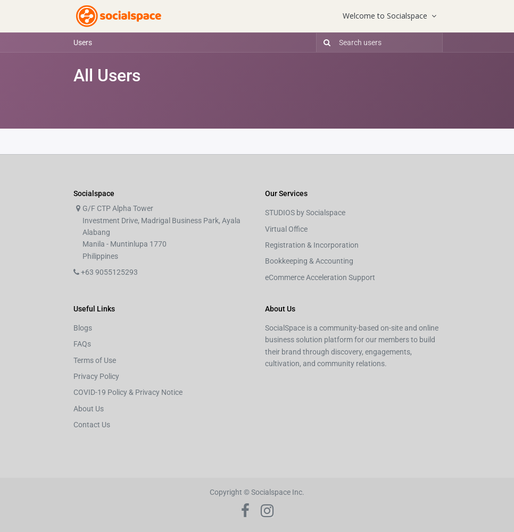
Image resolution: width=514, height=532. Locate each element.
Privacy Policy (96, 376)
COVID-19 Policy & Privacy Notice (128, 392)
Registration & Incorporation (312, 245)
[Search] (325, 42)
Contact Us (91, 424)
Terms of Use (94, 360)
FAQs (82, 344)
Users (82, 42)
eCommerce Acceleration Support (320, 277)
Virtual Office (286, 229)
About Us (88, 408)
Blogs (82, 328)
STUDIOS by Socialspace (305, 212)
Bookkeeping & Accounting (309, 261)
